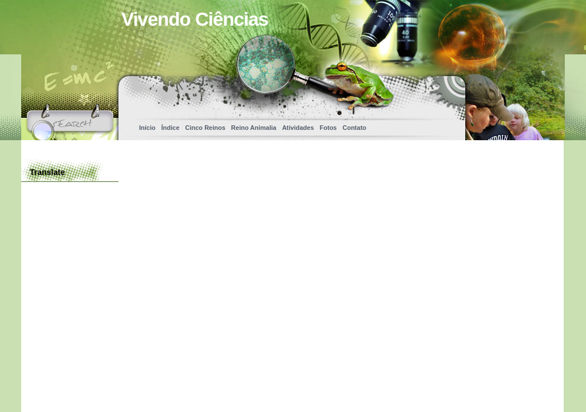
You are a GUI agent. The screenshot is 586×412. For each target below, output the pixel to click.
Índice (170, 127)
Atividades (298, 127)
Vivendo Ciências (194, 19)
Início (147, 127)
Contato (354, 127)
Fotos (328, 127)
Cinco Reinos (205, 127)
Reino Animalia (253, 127)
